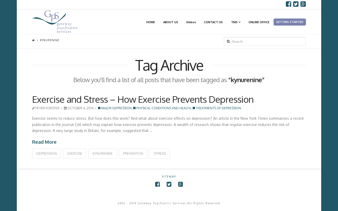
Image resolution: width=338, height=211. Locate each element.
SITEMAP (169, 176)
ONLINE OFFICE (259, 22)
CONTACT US (213, 22)
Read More (44, 142)
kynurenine (103, 153)
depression (46, 153)
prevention (133, 153)
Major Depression (115, 108)
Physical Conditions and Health (162, 108)
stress (160, 153)
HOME (150, 22)
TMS (235, 16)
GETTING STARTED (289, 22)
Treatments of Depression (217, 108)
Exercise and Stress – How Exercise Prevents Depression (143, 99)
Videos (191, 22)
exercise (74, 153)
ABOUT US (170, 22)
